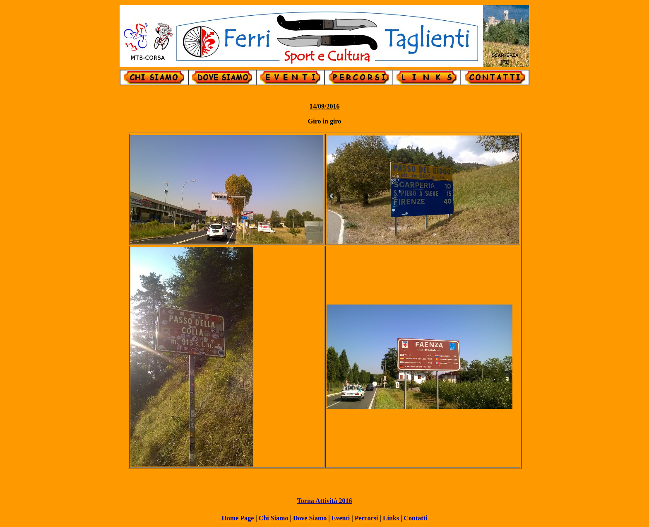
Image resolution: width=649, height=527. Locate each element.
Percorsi (366, 518)
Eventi (341, 518)
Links (391, 518)
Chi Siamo (273, 518)
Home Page (238, 518)
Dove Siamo (310, 518)
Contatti (416, 518)
